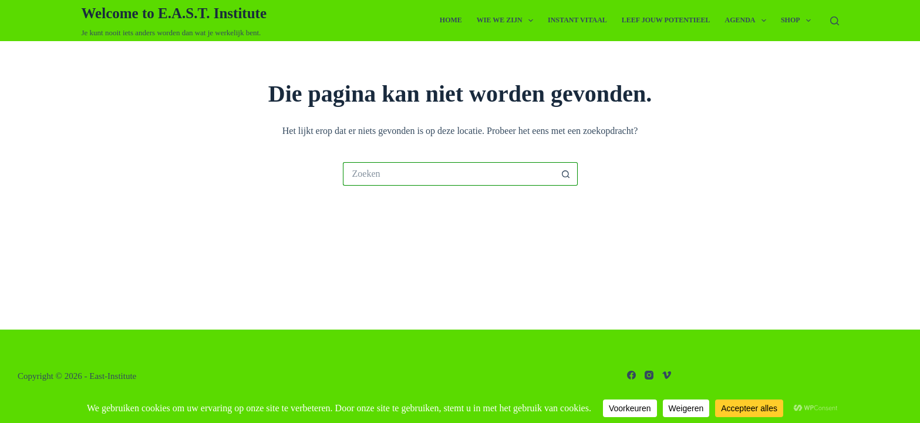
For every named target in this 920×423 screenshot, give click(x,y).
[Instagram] (649, 375)
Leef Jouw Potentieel (666, 20)
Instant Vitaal (577, 20)
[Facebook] (631, 375)
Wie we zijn (507, 21)
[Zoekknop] (566, 174)
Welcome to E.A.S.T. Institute (174, 13)
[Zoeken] (834, 20)
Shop (798, 21)
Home (451, 20)
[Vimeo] (666, 375)
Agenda (748, 21)
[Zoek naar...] (448, 174)
